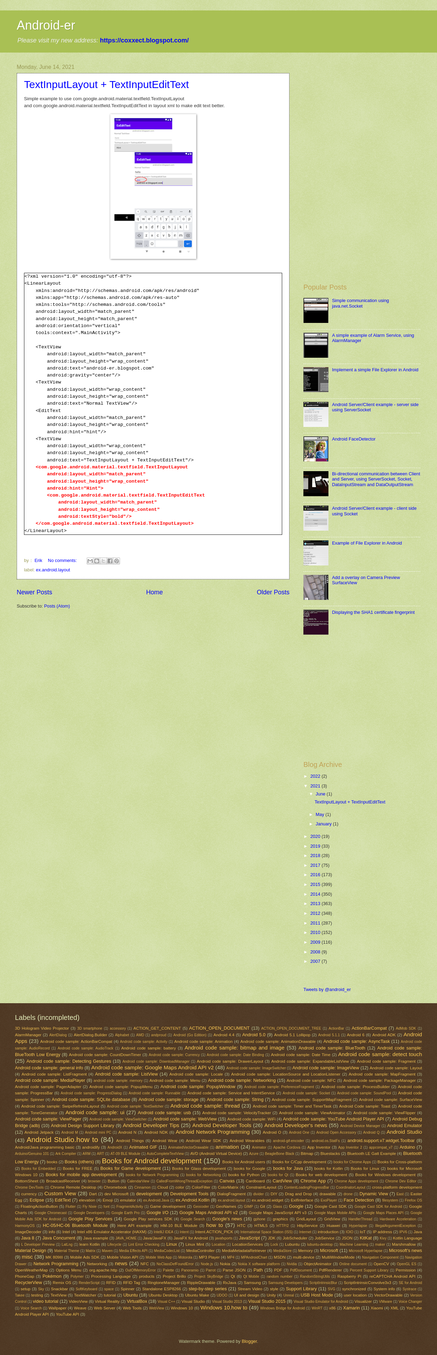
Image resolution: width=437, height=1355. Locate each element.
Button (113, 1181)
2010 (315, 932)
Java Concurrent (59, 1238)
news (121, 1263)
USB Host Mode (317, 1295)
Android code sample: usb (164, 1112)
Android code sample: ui (94, 1112)
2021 (315, 786)
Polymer (77, 1276)
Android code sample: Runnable (155, 1093)
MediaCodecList (167, 1251)
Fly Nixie (89, 1207)
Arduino (407, 1147)
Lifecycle (114, 1244)
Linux (171, 1244)
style (274, 1289)
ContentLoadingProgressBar (306, 1187)
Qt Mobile (251, 1276)
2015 (315, 884)
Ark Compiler (65, 1154)
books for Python (244, 1175)
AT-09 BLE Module (125, 1154)
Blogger (249, 1341)
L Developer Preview (38, 1244)
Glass (277, 1207)
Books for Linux (365, 1168)
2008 (315, 951)
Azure (254, 1154)
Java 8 (27, 1238)
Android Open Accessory (336, 1132)
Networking (97, 1264)
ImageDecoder (28, 1232)
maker (380, 1244)
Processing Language (111, 1276)
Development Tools (189, 1193)
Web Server (104, 1308)
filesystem (390, 1200)
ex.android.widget (268, 1200)
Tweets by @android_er (327, 989)
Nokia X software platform (259, 1264)
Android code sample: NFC (311, 1080)
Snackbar (59, 1289)
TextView (58, 1295)
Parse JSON (234, 1270)
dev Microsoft (116, 1194)
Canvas (227, 1180)
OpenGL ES (406, 1264)
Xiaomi (377, 1308)
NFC (145, 1264)
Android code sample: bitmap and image (234, 1048)
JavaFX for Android (191, 1238)
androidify (91, 1147)
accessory (118, 1028)
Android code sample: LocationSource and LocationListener (285, 1074)
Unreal (288, 1295)
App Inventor (319, 1147)
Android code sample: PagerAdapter (48, 1087)
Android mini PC (98, 1132)
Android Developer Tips (151, 1125)
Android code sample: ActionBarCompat (76, 1041)
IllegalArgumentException (395, 1226)
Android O (272, 1132)
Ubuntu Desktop (163, 1295)
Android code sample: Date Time (301, 1055)
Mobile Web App (158, 1257)
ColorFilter (201, 1187)
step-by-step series (208, 1288)
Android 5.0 (253, 1034)
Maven (107, 1251)
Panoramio (190, 1270)
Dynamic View (373, 1193)
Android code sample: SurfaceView (390, 1100)
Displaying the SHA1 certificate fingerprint (373, 612)
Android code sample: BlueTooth (332, 1048)
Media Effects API (133, 1251)
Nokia (225, 1264)
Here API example (135, 1225)
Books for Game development (130, 1168)
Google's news (227, 1218)
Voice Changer (410, 1302)
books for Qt (278, 1175)
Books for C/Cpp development (299, 1162)
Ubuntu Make (197, 1295)
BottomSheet (26, 1181)
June (321, 794)
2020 (315, 836)
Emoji (108, 1200)
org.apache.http (103, 1270)
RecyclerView (28, 1282)
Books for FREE (77, 1168)
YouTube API (67, 1314)
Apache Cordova (287, 1147)
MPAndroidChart (254, 1257)
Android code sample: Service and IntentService (231, 1093)
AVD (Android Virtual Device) (216, 1153)
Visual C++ (166, 1302)
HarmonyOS (25, 1226)
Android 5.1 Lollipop (292, 1035)
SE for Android (410, 1283)
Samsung (252, 1283)
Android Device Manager (360, 1126)
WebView (156, 1308)
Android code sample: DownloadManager (156, 1061)
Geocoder (201, 1207)
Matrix (90, 1251)
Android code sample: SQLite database (91, 1099)
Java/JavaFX (154, 1238)
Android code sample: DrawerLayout (230, 1061)
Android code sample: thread (205, 1106)
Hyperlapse (358, 1226)
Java (417, 1232)
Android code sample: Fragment (386, 1061)
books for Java (288, 1168)
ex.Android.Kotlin (192, 1200)
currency (29, 1194)
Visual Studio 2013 (227, 1302)
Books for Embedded (38, 1169)
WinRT (317, 1308)
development (149, 1193)
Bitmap (307, 1153)
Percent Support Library (369, 1270)
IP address (382, 1232)
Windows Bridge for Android (282, 1308)
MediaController (200, 1251)
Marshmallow (404, 1244)
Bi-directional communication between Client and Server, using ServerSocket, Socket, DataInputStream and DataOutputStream (376, 479)
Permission (405, 1270)
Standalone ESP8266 (161, 1289)
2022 (315, 776)
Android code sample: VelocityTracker (236, 1113)
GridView (332, 1219)
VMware (385, 1302)
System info (384, 1289)
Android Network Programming (213, 1132)
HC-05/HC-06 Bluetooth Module (75, 1225)
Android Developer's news (295, 1125)
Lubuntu (292, 1244)
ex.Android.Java (156, 1200)
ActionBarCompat (369, 1028)
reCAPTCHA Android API (392, 1276)
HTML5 (261, 1225)
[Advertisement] (361, 112)
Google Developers (88, 1213)
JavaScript (249, 1238)
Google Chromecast (50, 1213)
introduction (328, 1232)
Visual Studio (193, 1301)
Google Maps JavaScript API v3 (278, 1213)
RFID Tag (131, 1283)
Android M (69, 1132)
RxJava (230, 1283)
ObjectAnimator (318, 1264)
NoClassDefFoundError (175, 1264)
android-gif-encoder (288, 1141)
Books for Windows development (385, 1175)
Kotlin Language (407, 1238)
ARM (86, 1154)
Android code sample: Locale (196, 1074)
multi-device (304, 1257)
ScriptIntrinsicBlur (323, 1283)
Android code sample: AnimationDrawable (278, 1041)
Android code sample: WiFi (251, 1119)
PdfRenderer (330, 1270)
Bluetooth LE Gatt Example (371, 1153)
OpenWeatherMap (31, 1270)
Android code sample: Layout (396, 1068)
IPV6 (403, 1232)
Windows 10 (182, 1308)
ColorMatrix (228, 1187)
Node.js (207, 1264)
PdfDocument (301, 1270)
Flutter (70, 1207)
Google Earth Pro (125, 1213)
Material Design (30, 1250)
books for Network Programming (152, 1175)
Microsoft (329, 1250)
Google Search (193, 1219)
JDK (272, 1238)
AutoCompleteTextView (165, 1154)
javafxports (223, 1238)
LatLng (67, 1244)
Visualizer (363, 1301)
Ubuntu (130, 1295)
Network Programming (55, 1263)
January (324, 823)
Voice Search (31, 1308)
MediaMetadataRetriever (244, 1251)
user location (355, 1295)
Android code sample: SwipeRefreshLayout (60, 1106)
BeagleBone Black (279, 1154)
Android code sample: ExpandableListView (310, 1061)
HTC (241, 1225)
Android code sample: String (235, 1099)
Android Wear (164, 1141)
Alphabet (122, 1035)
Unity (271, 1295)
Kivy (383, 1238)
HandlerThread (360, 1219)
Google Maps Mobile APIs (335, 1213)
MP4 (231, 1257)
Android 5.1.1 (329, 1035)
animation (227, 1147)
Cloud (162, 1187)
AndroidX (115, 1147)
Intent (184, 1232)
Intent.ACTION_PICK (214, 1232)
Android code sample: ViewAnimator (312, 1113)
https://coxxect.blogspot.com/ (144, 40)
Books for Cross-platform (400, 1162)
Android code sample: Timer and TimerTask (292, 1106)
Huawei (333, 1225)
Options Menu (68, 1270)
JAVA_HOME (126, 1238)
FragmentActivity (130, 1207)
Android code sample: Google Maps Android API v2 (152, 1067)
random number (279, 1276)
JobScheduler (295, 1238)
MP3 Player (209, 1257)
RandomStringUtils (315, 1276)
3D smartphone (89, 1028)
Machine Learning (354, 1244)
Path (258, 1270)
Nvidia (292, 1264)
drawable (327, 1194)
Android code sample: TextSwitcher (135, 1106)
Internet (305, 1232)
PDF (278, 1270)
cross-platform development (397, 1187)
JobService (324, 1238)
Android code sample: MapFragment (382, 1074)
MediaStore (282, 1251)
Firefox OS (413, 1200)
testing (37, 1295)
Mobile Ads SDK (85, 1257)
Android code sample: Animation (203, 1041)
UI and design (246, 1295)
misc (27, 1257)
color (179, 1187)
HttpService (307, 1225)
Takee (19, 1295)
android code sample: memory (118, 1081)
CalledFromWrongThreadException (184, 1181)
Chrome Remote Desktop (73, 1187)
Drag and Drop (298, 1194)
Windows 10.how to (223, 1307)
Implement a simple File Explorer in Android (375, 369)
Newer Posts (34, 592)
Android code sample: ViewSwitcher (118, 1119)
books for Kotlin (328, 1168)
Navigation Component (380, 1257)
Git (262, 1206)
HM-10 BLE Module (178, 1225)
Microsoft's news (405, 1250)
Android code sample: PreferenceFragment (279, 1087)
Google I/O (157, 1212)
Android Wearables (247, 1141)
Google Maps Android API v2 (209, 1212)
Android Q (371, 1132)
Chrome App (313, 1180)
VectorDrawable (388, 1295)
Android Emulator (404, 1125)
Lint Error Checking (144, 1244)
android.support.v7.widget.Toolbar (381, 1140)
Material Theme (66, 1251)
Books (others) (79, 1161)
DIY (274, 1194)
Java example (95, 1238)
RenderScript (89, 1283)
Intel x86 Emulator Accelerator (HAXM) (111, 1232)
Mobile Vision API (122, 1257)
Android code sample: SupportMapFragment (311, 1100)
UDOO (222, 1295)
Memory (305, 1251)
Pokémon (51, 1276)
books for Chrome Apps (352, 1162)
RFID (111, 1283)
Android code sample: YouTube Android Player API (333, 1119)
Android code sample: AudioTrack (85, 1048)
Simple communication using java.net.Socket (360, 303)
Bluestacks (330, 1153)
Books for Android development (151, 1161)
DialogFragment (231, 1194)
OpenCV (381, 1264)
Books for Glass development (199, 1168)
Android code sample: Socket (306, 1093)
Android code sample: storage (168, 1099)
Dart (93, 1194)
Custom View (60, 1193)
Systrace (409, 1289)
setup (25, 1289)
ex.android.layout (53, 569)
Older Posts (273, 592)
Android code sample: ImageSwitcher (256, 1068)
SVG (331, 1289)
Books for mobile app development (81, 1174)
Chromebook (115, 1187)
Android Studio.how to (62, 1139)
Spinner (128, 1289)
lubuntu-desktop (320, 1244)
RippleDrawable (201, 1283)
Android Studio (404, 1132)
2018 (315, 855)
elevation (87, 1200)
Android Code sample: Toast (364, 1106)
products (146, 1276)
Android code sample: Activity (143, 1042)
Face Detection (359, 1200)
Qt (233, 1276)
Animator (259, 1147)
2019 (315, 846)
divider (258, 1194)
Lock (274, 1244)
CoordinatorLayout (350, 1187)
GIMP (248, 1207)
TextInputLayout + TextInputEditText (106, 84)
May (320, 814)
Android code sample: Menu (174, 1080)
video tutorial (45, 1301)
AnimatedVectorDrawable (188, 1147)
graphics (280, 1219)
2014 (315, 894)
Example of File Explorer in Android (367, 543)
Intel (66, 1232)
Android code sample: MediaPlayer (50, 1080)
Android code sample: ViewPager (48, 1119)
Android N (127, 1132)
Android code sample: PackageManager (379, 1080)
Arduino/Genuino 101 (32, 1154)
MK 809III (54, 1257)
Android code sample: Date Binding (235, 1055)
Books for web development (321, 1175)
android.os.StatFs (326, 1141)
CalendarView (138, 1181)
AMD (140, 1035)
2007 (315, 961)
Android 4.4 (224, 1035)
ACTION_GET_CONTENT (157, 1028)
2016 (315, 874)
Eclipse (37, 1200)
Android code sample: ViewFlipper (384, 1113)
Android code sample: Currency (174, 1055)
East (400, 1194)
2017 (315, 865)
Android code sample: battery (148, 1048)
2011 (315, 923)
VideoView (78, 1301)
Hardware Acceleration (398, 1219)
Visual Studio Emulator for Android (321, 1302)
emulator (128, 1200)
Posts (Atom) (57, 606)
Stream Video (250, 1289)
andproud (158, 1035)
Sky (41, 1289)
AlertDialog (57, 1035)
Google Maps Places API (383, 1213)
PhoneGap (24, 1276)
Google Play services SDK (148, 1219)
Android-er (46, 25)
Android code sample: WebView (185, 1119)
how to (214, 1225)
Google (296, 1206)
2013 (315, 903)
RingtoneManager (164, 1283)
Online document (353, 1264)
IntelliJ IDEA (163, 1232)
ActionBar (336, 1028)
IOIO (349, 1232)
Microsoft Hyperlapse (365, 1251)
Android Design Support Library (82, 1125)
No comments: (63, 560)
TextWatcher (85, 1295)
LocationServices (247, 1244)
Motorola (185, 1257)
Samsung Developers (285, 1283)
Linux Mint (194, 1244)
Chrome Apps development (356, 1181)
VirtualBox (137, 1301)
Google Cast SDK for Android (378, 1207)
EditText (63, 1200)
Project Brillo (174, 1276)
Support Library (301, 1288)
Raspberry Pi (349, 1276)
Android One (299, 1132)
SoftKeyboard (86, 1289)
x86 (332, 1308)
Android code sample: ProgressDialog (91, 1093)
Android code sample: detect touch (380, 1054)
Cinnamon (142, 1187)
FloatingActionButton (39, 1206)
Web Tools (132, 1308)
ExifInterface (302, 1200)
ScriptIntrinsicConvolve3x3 (367, 1283)
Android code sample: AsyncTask (356, 1041)
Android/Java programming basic (44, 1147)
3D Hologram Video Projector (42, 1028)
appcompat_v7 (381, 1147)
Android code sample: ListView (126, 1074)
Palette (168, 1270)
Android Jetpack (39, 1132)
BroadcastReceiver (63, 1181)
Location (218, 1244)
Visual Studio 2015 (267, 1301)
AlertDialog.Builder (90, 1035)
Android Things (130, 1141)
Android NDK (156, 1132)
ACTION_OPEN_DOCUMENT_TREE (291, 1028)
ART (100, 1154)
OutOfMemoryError (140, 1270)
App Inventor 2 (350, 1147)
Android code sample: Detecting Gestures (68, 1061)
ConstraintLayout (261, 1187)
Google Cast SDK (331, 1206)
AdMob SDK (406, 1028)
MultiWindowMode (338, 1257)
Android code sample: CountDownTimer (105, 1055)
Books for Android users (243, 1162)
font (107, 1207)
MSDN (280, 1257)
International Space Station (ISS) (266, 1232)
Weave (80, 1308)
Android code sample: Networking (242, 1080)
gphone (259, 1219)
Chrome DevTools (29, 1187)
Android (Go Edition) (189, 1035)
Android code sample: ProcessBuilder (355, 1087)
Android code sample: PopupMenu (121, 1087)
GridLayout (306, 1219)
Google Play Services (90, 1218)
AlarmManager (28, 1035)
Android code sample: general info (49, 1067)
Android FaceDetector (353, 439)
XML (394, 1308)
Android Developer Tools (222, 1125)
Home (154, 592)
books (52, 1162)
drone (347, 1194)
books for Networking (203, 1175)
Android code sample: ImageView (325, 1067)
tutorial (110, 1295)
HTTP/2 (283, 1226)
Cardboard (255, 1181)
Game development (167, 1206)
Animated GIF (143, 1147)
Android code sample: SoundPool (364, 1093)
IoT (363, 1232)
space (109, 1289)
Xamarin (351, 1307)
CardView (282, 1180)
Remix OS (62, 1283)
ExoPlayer (329, 1200)
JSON (347, 1238)
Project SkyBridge (208, 1276)
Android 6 (356, 1035)
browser (94, 1181)
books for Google (249, 1168)
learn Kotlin (89, 1244)
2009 (315, 942)
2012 (315, 913)
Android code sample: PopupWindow (197, 1086)
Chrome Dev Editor (400, 1181)
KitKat (366, 1238)
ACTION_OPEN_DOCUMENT (219, 1028)
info (52, 1232)
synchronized (354, 1289)
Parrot (211, 1270)
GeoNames (226, 1206)
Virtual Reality (107, 1301)
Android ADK (384, 1035)
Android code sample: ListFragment (54, 1074)
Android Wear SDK (203, 1141)
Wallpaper (57, 1308)
